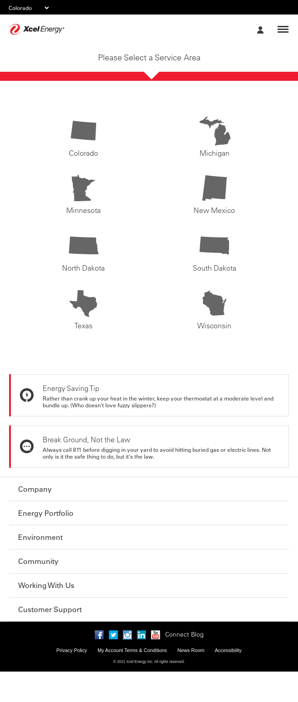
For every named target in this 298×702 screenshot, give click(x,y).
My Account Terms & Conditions (132, 650)
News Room (190, 650)
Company (35, 489)
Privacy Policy (71, 650)
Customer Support (50, 609)
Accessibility (228, 650)
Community (38, 561)
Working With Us (46, 585)
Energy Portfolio (45, 513)
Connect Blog (184, 634)
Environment (40, 537)
